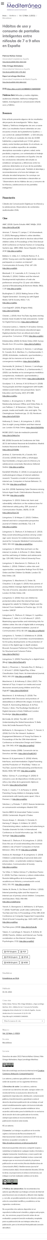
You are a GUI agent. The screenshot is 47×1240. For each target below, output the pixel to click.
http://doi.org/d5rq (10, 867)
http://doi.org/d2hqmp (11, 902)
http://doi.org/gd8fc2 (23, 676)
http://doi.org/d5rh (10, 268)
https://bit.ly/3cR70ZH (11, 416)
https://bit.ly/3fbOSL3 (11, 654)
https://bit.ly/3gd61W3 (27, 753)
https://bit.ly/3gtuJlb (29, 927)
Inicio (5, 16)
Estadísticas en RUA (11, 978)
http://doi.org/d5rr (14, 289)
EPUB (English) (12, 957)
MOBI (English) (11, 963)
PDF (24, 952)
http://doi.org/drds (22, 884)
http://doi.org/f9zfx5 (36, 631)
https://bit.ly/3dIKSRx (31, 361)
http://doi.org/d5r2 (26, 941)
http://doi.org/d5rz (19, 799)
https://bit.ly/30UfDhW (19, 691)
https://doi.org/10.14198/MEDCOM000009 (23, 89)
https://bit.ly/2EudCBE (11, 227)
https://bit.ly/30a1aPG (17, 662)
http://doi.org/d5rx (10, 527)
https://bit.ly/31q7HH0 (18, 785)
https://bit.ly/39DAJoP (29, 322)
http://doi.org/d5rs (10, 303)
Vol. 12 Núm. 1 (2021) (11, 1033)
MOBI (25, 963)
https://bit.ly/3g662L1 (32, 344)
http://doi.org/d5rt (36, 336)
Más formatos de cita (12, 1021)
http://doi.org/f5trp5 (18, 484)
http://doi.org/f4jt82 (29, 850)
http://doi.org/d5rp (17, 836)
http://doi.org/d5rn (28, 771)
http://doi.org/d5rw (16, 467)
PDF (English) (11, 952)
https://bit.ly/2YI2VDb (11, 311)
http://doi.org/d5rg (14, 251)
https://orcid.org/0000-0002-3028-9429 (14, 62)
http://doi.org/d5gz (10, 922)
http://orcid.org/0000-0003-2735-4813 (14, 72)
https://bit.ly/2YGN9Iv (11, 450)
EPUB (25, 957)
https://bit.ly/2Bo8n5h (35, 379)
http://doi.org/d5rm (19, 714)
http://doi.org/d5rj (17, 495)
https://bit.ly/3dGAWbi (35, 427)
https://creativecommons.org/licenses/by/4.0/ (20, 1143)
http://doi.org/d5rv (10, 396)
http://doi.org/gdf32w (23, 544)
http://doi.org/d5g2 (26, 745)
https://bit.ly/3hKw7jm (11, 435)
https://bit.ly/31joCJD (11, 513)
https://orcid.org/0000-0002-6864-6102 (14, 82)
